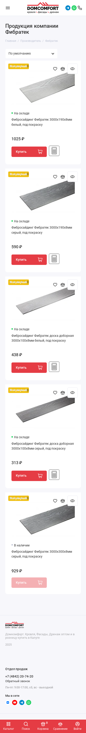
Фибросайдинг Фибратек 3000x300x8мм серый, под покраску (41, 554)
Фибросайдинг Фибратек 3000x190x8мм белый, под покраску (41, 122)
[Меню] (8, 8)
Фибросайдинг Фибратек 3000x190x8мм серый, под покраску (41, 230)
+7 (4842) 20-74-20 (19, 676)
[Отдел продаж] (80, 7)
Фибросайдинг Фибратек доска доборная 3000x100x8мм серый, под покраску (42, 446)
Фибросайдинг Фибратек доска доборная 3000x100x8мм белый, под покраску (42, 338)
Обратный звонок (17, 681)
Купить (29, 152)
